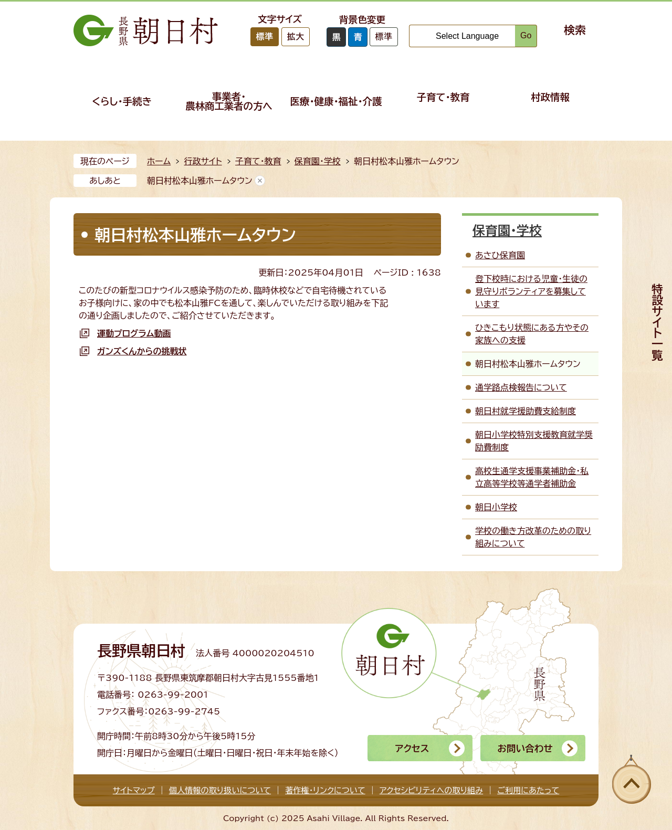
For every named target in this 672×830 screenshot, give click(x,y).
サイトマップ (134, 790)
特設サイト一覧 (657, 322)
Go (525, 35)
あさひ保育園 (500, 255)
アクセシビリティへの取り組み (431, 790)
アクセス (412, 748)
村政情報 (550, 97)
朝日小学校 (496, 507)
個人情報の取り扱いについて (220, 790)
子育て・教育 (443, 97)
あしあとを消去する (260, 180)
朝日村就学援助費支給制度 (525, 411)
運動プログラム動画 (134, 333)
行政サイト (203, 161)
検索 (575, 30)
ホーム (159, 161)
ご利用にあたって (528, 790)
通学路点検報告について (521, 387)
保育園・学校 (318, 161)
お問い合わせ (524, 748)
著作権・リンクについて (325, 790)
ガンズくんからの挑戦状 (142, 351)
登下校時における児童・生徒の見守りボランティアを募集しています (531, 291)
